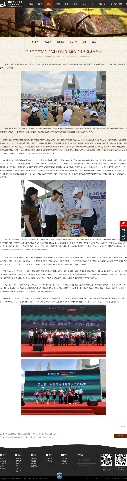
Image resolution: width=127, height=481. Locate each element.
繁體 (120, 4)
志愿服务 (34, 461)
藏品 (84, 4)
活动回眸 (49, 461)
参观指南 (34, 458)
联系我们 (3, 468)
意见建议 (34, 463)
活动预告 (49, 458)
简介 (1, 458)
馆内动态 (47, 42)
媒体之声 (73, 42)
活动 (75, 4)
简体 (115, 4)
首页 (31, 4)
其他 (94, 42)
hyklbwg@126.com (121, 479)
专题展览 (64, 461)
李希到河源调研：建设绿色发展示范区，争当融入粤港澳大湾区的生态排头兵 (31, 434)
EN (112, 4)
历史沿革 (3, 463)
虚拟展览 (64, 463)
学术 (93, 4)
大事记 (2, 466)
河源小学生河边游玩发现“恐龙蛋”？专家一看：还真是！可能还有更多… (29, 437)
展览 (58, 4)
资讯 (49, 4)
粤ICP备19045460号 (42, 479)
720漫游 (102, 4)
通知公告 (35, 42)
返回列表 (121, 436)
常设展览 (64, 458)
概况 (40, 4)
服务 (67, 4)
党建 (84, 42)
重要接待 (60, 42)
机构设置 (3, 461)
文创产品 (34, 466)
